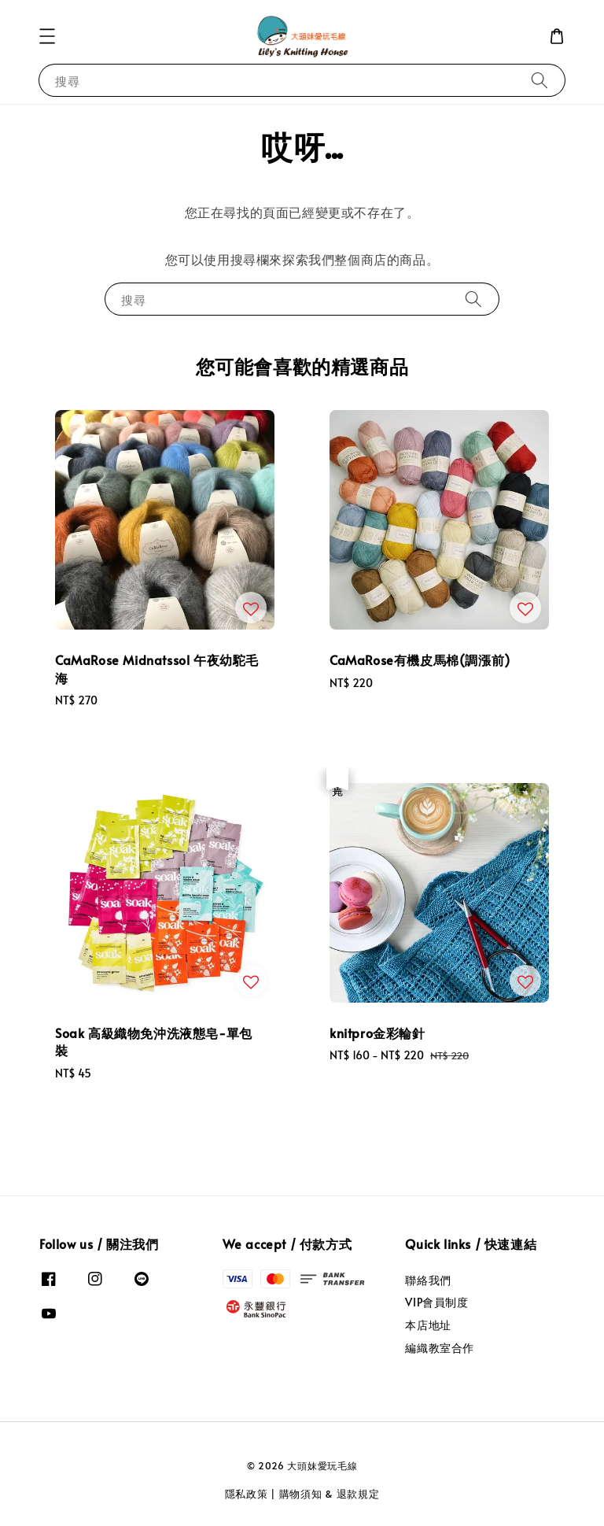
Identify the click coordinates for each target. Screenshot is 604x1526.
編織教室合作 (439, 1347)
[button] (47, 36)
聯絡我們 (428, 1280)
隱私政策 (246, 1494)
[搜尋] (539, 80)
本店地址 (428, 1324)
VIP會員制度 (436, 1302)
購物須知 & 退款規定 (329, 1494)
